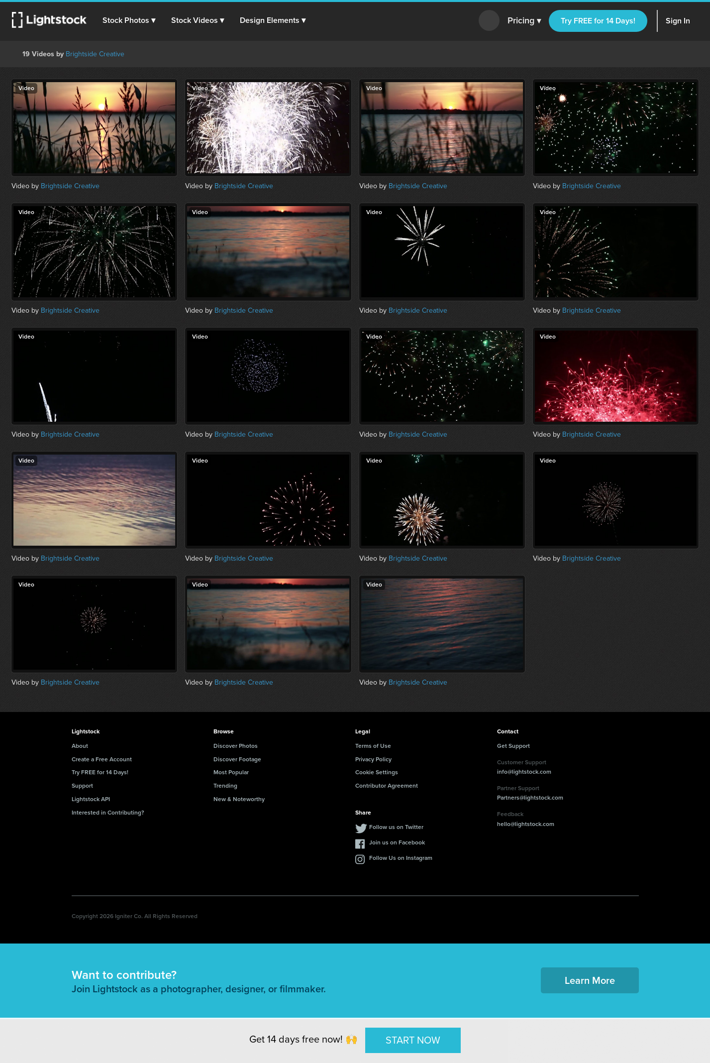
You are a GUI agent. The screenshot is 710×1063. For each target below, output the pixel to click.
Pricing (524, 21)
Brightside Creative (95, 54)
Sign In (678, 20)
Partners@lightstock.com (530, 797)
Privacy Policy (373, 759)
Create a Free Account (102, 759)
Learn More (590, 980)
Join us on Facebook (397, 842)
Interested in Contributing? (108, 812)
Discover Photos (235, 745)
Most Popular (231, 772)
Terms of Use (373, 745)
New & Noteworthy (239, 799)
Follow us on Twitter (396, 827)
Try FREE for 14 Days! (598, 20)
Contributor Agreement (386, 785)
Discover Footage (237, 759)
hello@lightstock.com (525, 824)
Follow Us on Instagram (400, 857)
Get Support (513, 745)
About (80, 745)
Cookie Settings (376, 772)
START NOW (413, 1040)
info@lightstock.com (524, 771)
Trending (225, 785)
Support (82, 785)
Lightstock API (91, 799)
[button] (128, 20)
